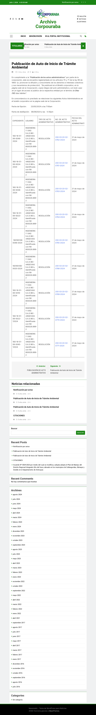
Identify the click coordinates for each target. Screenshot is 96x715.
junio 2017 (16, 636)
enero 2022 (17, 613)
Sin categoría (17, 700)
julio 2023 (16, 554)
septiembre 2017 (19, 623)
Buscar (14, 428)
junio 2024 (16, 504)
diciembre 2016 (18, 664)
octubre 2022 (17, 586)
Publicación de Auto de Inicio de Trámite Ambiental (68, 44)
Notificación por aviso (70, 2)
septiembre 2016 (19, 678)
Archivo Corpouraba (48, 24)
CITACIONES (19, 415)
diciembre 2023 (18, 531)
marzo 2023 (17, 568)
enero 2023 (17, 577)
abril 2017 (16, 646)
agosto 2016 (17, 682)
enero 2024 (17, 527)
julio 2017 (16, 632)
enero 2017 (17, 659)
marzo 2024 (17, 517)
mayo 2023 (17, 559)
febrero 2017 (17, 655)
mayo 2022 (17, 595)
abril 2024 (16, 513)
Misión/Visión (35, 36)
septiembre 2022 (19, 591)
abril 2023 (16, 563)
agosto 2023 (17, 549)
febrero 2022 (17, 609)
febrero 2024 (17, 522)
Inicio (23, 36)
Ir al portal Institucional (57, 36)
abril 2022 (16, 600)
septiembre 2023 (19, 545)
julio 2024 (16, 499)
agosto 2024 (17, 495)
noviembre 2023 (18, 536)
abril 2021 (16, 618)
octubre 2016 (17, 673)
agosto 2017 (17, 627)
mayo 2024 (17, 508)
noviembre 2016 (18, 668)
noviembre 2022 (18, 581)
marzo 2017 (17, 650)
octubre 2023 (17, 540)
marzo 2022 (17, 604)
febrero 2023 (17, 572)
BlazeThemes (54, 711)
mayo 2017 (17, 641)
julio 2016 (16, 687)
